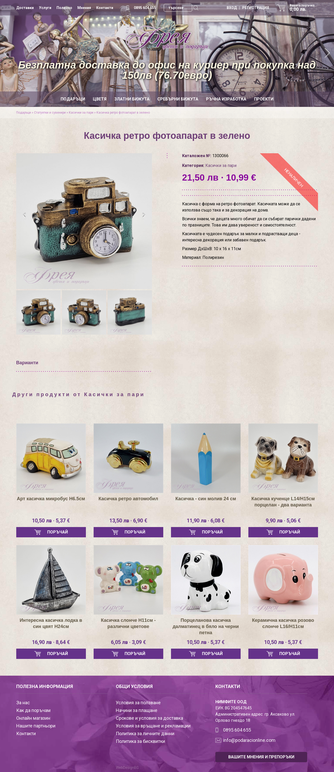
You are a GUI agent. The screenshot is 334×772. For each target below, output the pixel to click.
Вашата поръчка (304, 8)
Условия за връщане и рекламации (153, 725)
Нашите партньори (35, 725)
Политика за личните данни (145, 733)
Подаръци (73, 99)
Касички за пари (81, 112)
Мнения (84, 8)
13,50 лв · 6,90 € (128, 521)
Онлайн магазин (33, 718)
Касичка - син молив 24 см (205, 498)
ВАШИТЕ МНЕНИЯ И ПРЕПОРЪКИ (261, 756)
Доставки (25, 8)
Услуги (45, 8)
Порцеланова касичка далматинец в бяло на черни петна (206, 626)
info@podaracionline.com (249, 740)
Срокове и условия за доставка (149, 718)
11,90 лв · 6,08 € (206, 521)
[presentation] (25, 216)
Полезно (64, 8)
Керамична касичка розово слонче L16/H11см (283, 623)
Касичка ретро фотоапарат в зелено (123, 112)
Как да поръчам (33, 710)
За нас (23, 702)
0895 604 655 (145, 8)
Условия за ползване (138, 702)
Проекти (263, 99)
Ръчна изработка (226, 99)
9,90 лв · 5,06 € (283, 521)
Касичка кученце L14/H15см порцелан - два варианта (283, 501)
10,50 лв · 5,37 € (51, 521)
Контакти (104, 8)
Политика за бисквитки (140, 741)
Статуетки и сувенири (50, 112)
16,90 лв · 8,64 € (51, 642)
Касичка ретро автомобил (128, 498)
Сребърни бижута (177, 99)
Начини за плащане (136, 710)
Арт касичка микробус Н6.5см (51, 498)
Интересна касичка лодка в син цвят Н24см (51, 623)
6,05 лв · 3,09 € (128, 642)
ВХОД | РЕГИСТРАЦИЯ (248, 8)
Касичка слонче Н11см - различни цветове (128, 623)
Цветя (100, 99)
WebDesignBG (127, 767)
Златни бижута (132, 99)
